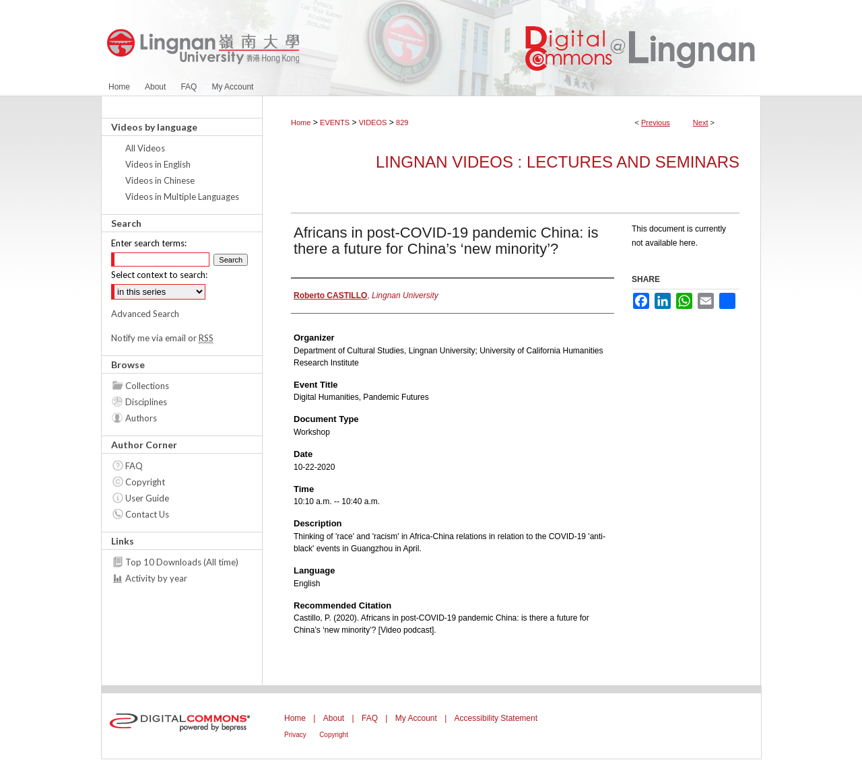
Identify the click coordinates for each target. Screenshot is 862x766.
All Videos (145, 148)
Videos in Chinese (160, 180)
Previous (655, 122)
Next (700, 122)
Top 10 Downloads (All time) (181, 562)
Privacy (295, 734)
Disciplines (146, 401)
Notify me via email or (162, 338)
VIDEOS (373, 122)
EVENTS (335, 122)
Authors (141, 418)
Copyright (145, 482)
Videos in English (158, 164)
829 (402, 122)
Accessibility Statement (496, 718)
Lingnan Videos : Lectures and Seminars (557, 162)
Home (300, 122)
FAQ (134, 465)
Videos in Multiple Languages (182, 196)
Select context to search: (159, 274)
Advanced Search (145, 313)
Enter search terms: (149, 243)
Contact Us (147, 514)
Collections (147, 385)
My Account (416, 718)
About (333, 718)
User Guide (147, 498)
